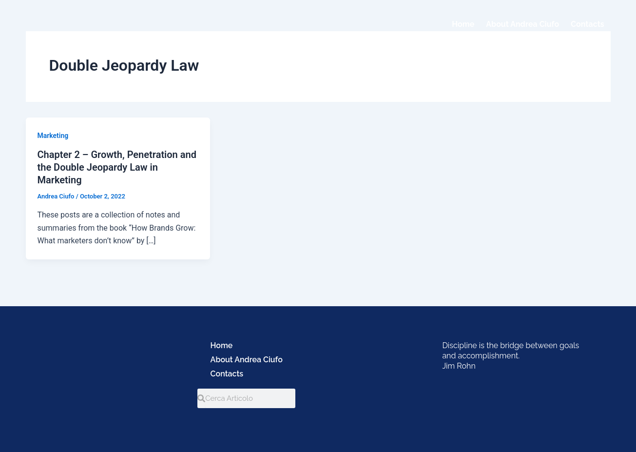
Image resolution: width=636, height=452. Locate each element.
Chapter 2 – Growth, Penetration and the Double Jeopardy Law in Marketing (117, 167)
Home (463, 24)
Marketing (53, 135)
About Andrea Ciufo (522, 24)
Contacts (587, 24)
